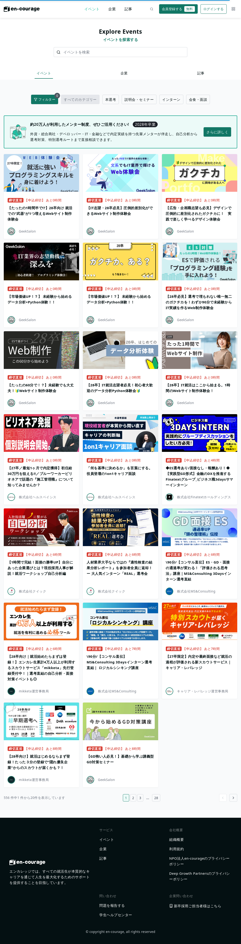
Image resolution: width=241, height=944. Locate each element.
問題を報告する (112, 905)
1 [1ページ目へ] (126, 798)
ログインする (213, 9)
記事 (128, 9)
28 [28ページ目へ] (156, 798)
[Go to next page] (233, 798)
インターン (171, 99)
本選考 (110, 99)
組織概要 (176, 839)
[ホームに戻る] (22, 10)
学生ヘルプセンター (115, 914)
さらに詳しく (217, 132)
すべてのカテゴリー (80, 99)
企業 (112, 9)
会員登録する (178, 9)
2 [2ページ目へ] (133, 798)
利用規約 (176, 848)
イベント (92, 9)
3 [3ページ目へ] (140, 798)
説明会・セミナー (139, 99)
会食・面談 (198, 99)
